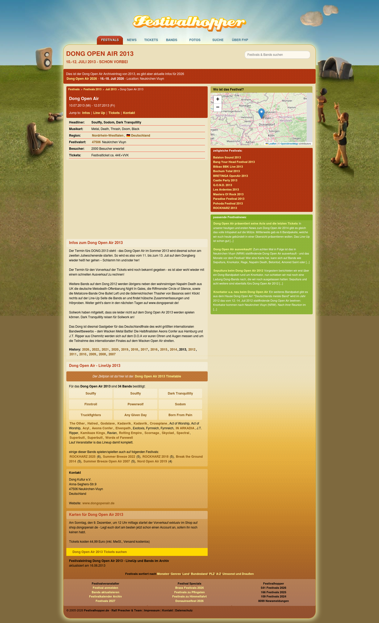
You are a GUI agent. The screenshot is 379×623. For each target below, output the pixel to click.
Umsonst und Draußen (238, 573)
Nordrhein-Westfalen (107, 135)
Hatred (92, 423)
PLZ (212, 573)
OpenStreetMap (289, 143)
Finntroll (90, 404)
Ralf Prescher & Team (127, 610)
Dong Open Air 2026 (82, 78)
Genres (176, 573)
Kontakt (129, 112)
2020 (114, 349)
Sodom (180, 404)
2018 (134, 349)
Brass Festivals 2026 (189, 587)
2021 (105, 349)
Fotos (194, 40)
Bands (171, 40)
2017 (144, 349)
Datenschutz (184, 610)
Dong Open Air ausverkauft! (232, 249)
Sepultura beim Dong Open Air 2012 (238, 270)
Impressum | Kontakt (158, 610)
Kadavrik (124, 423)
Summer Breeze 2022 (119, 456)
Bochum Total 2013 (226, 171)
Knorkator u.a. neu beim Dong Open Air (240, 292)
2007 (112, 354)
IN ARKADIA (185, 428)
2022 (95, 349)
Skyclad (168, 433)
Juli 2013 (110, 89)
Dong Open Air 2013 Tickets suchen (99, 552)
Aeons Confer (102, 428)
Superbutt (77, 437)
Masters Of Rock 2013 (228, 194)
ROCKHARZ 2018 (155, 456)
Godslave (108, 423)
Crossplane (158, 423)
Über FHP (240, 40)
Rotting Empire (130, 433)
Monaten (163, 573)
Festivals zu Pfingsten (189, 592)
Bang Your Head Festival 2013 (234, 162)
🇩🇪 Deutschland (138, 135)
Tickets (151, 40)
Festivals (110, 40)
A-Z (218, 573)
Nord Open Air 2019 (152, 461)
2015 (163, 349)
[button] (261, 113)
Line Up (99, 112)
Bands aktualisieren (105, 592)
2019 (124, 349)
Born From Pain (180, 415)
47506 (96, 142)
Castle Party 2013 (225, 180)
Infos (86, 112)
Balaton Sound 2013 (227, 157)
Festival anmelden (105, 587)
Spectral (183, 433)
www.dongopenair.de (98, 503)
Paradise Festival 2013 (229, 198)
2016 (154, 349)
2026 (85, 349)
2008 (102, 354)
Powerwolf (136, 404)
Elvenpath (123, 428)
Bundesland (199, 573)
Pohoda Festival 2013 (228, 203)
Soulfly (91, 393)
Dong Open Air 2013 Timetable (158, 376)
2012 (192, 349)
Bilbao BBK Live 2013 (228, 166)
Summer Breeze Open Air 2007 (106, 461)
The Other (77, 423)
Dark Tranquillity (180, 393)
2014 (173, 349)
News (132, 40)
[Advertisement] (136, 199)
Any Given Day (135, 415)
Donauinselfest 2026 (189, 601)
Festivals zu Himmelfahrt (189, 596)
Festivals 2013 (92, 89)
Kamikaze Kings (93, 433)
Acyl (86, 428)
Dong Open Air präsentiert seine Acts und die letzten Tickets (255, 223)
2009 (92, 354)
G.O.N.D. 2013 (222, 185)
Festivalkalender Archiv (105, 596)
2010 (82, 354)
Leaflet (271, 143)
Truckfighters (91, 415)
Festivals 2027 (105, 601)
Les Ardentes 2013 (226, 189)
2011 (73, 354)
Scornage (151, 433)
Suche (218, 40)
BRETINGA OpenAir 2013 (230, 176)
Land (186, 573)
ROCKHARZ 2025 (82, 456)
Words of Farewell (119, 437)
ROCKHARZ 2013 (225, 208)
